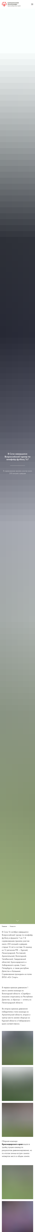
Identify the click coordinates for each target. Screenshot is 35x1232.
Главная (4, 926)
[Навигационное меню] (32, 4)
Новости (12, 926)
